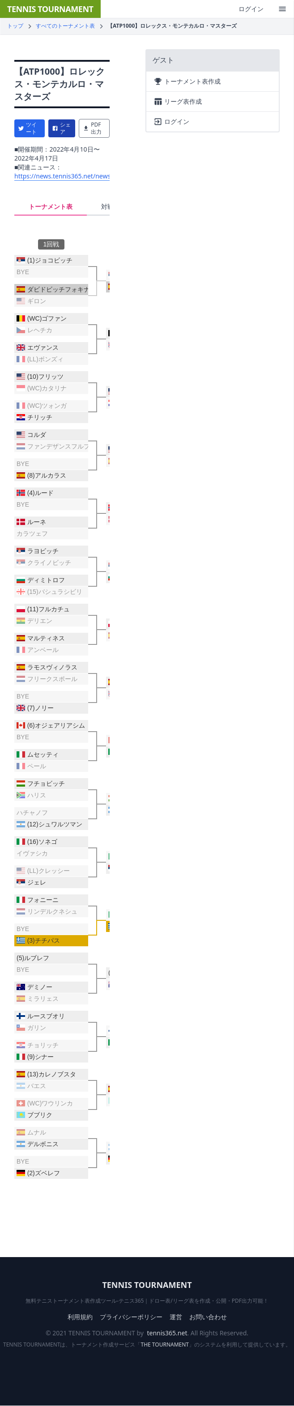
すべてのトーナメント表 (65, 26)
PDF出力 (92, 128)
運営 (176, 1317)
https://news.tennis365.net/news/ (63, 176)
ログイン (251, 8)
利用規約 (80, 1317)
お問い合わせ (208, 1317)
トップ (15, 26)
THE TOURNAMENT (165, 1344)
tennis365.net (167, 1333)
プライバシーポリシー (131, 1317)
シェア (61, 128)
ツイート (27, 128)
